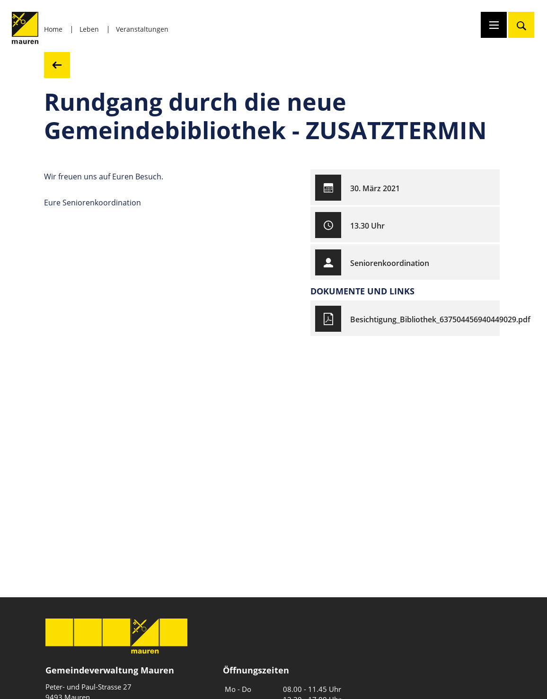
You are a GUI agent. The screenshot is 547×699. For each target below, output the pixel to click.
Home (53, 29)
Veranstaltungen (142, 29)
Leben (89, 29)
